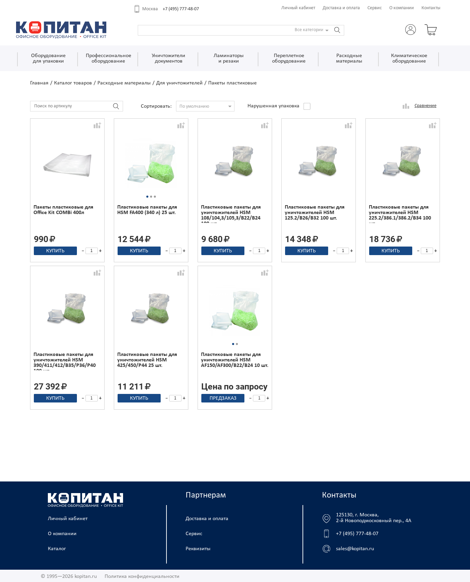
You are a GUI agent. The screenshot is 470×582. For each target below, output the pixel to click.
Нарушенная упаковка (273, 106)
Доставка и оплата (341, 8)
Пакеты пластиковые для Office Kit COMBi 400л (63, 209)
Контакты (430, 8)
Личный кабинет (298, 8)
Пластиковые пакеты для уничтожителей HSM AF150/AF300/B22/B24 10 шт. (234, 360)
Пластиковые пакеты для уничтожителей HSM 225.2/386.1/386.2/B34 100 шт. (400, 213)
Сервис (374, 8)
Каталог (57, 549)
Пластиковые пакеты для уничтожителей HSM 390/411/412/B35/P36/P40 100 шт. (64, 361)
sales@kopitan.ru (355, 549)
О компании (401, 8)
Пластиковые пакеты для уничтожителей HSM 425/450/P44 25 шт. (147, 360)
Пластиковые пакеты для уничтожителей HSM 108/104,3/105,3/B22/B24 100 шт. (231, 213)
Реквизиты (198, 549)
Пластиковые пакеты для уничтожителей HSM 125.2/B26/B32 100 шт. (315, 212)
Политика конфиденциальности (142, 576)
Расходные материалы (124, 83)
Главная (39, 83)
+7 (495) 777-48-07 (181, 9)
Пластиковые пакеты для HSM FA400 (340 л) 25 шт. (147, 209)
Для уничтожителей (179, 83)
